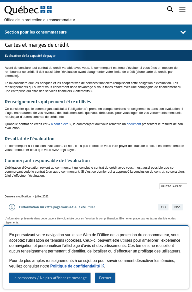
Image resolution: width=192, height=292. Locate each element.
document (134, 124)
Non (177, 207)
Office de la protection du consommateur (39, 20)
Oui (163, 207)
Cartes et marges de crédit (37, 44)
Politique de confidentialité (77, 266)
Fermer (105, 277)
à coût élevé (59, 124)
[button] (170, 9)
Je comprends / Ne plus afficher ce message (50, 277)
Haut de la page (171, 186)
